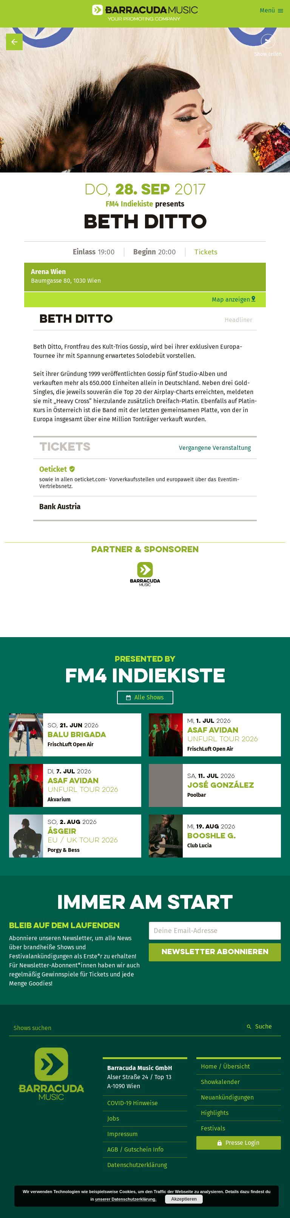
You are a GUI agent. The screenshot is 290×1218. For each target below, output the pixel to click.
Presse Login (242, 1142)
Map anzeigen (231, 299)
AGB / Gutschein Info (135, 1149)
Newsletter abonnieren (215, 952)
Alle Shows (149, 697)
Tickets (206, 252)
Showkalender (220, 1082)
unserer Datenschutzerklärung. (125, 1199)
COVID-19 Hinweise (132, 1103)
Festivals (213, 1128)
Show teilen (268, 54)
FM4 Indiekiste (129, 204)
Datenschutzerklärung (137, 1165)
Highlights (214, 1112)
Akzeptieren (184, 1199)
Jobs (113, 1118)
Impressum (122, 1134)
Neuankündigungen (227, 1097)
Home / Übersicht (225, 1066)
